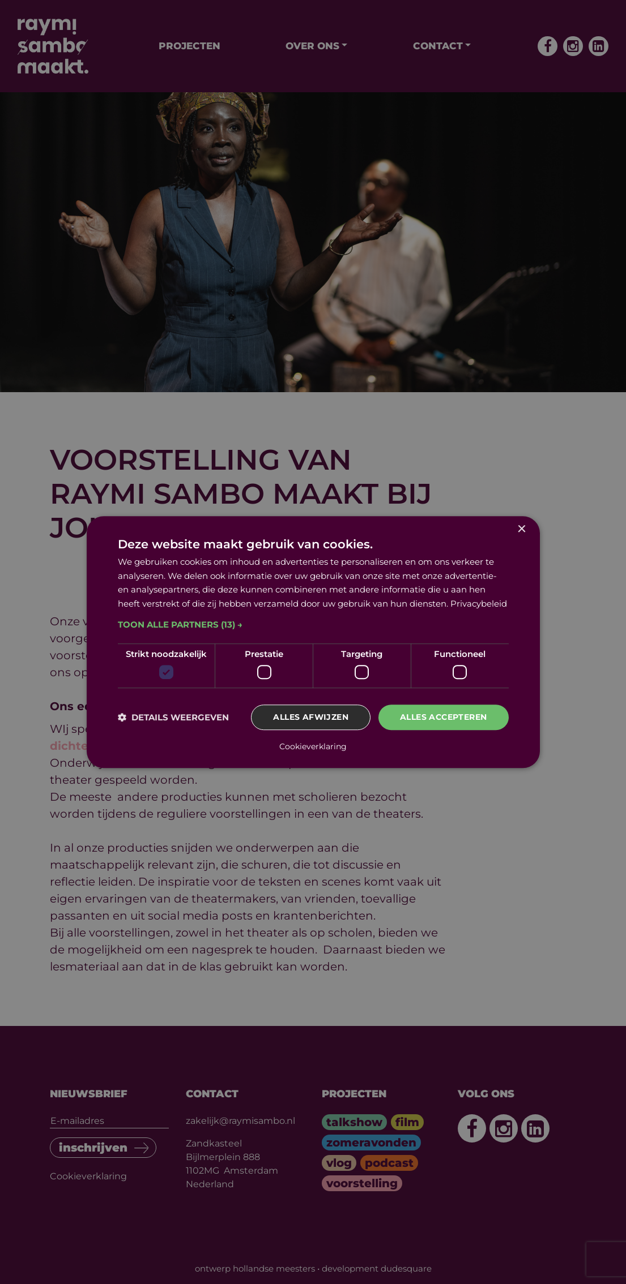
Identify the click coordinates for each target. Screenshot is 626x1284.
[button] (313, 625)
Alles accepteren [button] (443, 717)
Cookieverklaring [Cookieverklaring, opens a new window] (313, 746)
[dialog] (313, 642)
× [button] (521, 529)
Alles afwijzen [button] (310, 717)
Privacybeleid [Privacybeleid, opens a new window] (478, 603)
